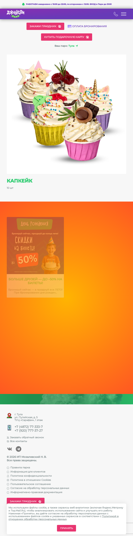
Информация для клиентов (26, 471)
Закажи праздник (45, 26)
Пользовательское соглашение (29, 484)
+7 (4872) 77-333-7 (29, 427)
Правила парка (18, 467)
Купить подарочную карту (66, 37)
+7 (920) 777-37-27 (29, 431)
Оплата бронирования (87, 26)
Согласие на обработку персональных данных (38, 488)
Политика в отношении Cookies (29, 480)
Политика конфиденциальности (29, 475)
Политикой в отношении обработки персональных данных (63, 518)
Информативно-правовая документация (34, 492)
